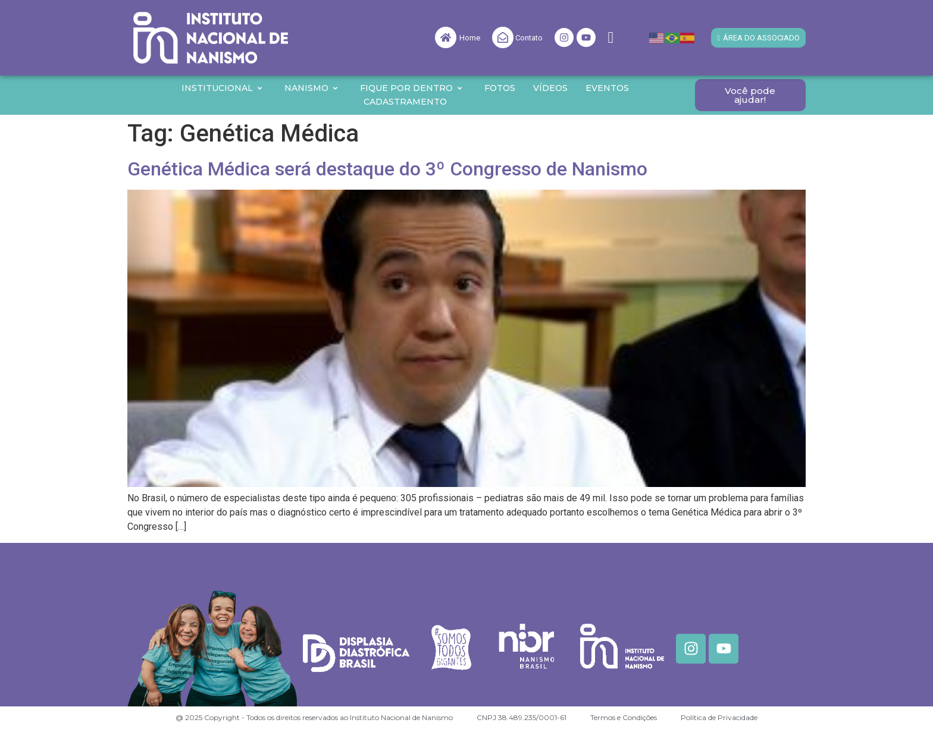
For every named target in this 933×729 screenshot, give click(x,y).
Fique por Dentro (411, 88)
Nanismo (311, 88)
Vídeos (550, 88)
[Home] (445, 37)
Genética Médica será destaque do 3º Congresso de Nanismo (387, 169)
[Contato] (503, 37)
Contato (529, 37)
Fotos (499, 88)
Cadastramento (405, 101)
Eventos (607, 88)
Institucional (222, 88)
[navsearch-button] (610, 38)
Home (469, 37)
